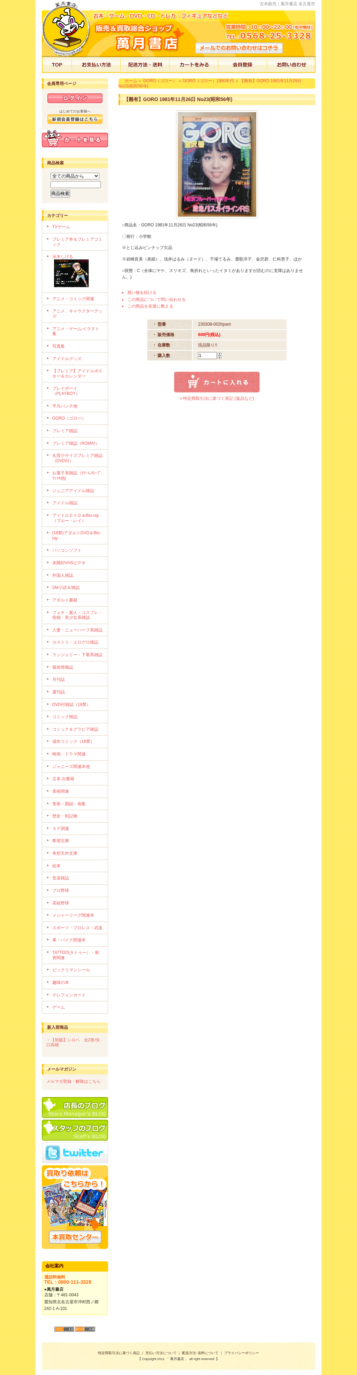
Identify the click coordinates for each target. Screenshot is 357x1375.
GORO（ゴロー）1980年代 (208, 80)
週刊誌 (58, 692)
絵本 (56, 865)
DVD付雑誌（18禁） (71, 704)
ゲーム (58, 1007)
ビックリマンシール (71, 970)
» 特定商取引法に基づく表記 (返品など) (217, 398)
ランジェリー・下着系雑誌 (77, 654)
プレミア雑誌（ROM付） (76, 443)
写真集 (58, 346)
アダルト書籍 (64, 600)
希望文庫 (60, 840)
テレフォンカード (69, 995)
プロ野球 (60, 890)
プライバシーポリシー (241, 1353)
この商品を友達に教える (150, 306)
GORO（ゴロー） (69, 418)
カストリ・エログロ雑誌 (75, 642)
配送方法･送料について (200, 1353)
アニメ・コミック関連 (73, 298)
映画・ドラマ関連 (69, 754)
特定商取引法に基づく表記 (119, 1353)
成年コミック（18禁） (73, 741)
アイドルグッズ (67, 358)
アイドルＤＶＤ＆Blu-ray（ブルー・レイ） (75, 518)
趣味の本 (60, 982)
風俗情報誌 (62, 667)
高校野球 (60, 903)
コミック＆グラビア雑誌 (75, 729)
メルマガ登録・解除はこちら (73, 1081)
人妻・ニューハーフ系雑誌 (77, 630)
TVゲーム (61, 226)
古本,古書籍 (63, 778)
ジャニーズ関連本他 (71, 766)
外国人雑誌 (62, 575)
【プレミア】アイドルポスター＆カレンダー (77, 373)
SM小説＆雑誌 (65, 587)
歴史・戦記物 (64, 816)
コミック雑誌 (64, 716)
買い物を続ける (142, 292)
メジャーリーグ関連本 (73, 915)
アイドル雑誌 (64, 502)
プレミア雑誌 (64, 430)
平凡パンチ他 (64, 406)
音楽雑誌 (60, 878)
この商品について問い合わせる (156, 299)
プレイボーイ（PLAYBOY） (66, 391)
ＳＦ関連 (60, 828)
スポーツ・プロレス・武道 (77, 927)
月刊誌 (58, 679)
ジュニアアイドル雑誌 (73, 490)
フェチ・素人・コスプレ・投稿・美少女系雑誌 (77, 615)
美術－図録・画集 (69, 803)
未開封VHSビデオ (69, 562)
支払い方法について (161, 1353)
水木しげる (77, 271)
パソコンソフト (67, 550)
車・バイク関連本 (69, 940)
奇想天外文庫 (64, 853)
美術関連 (60, 791)
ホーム (131, 80)
